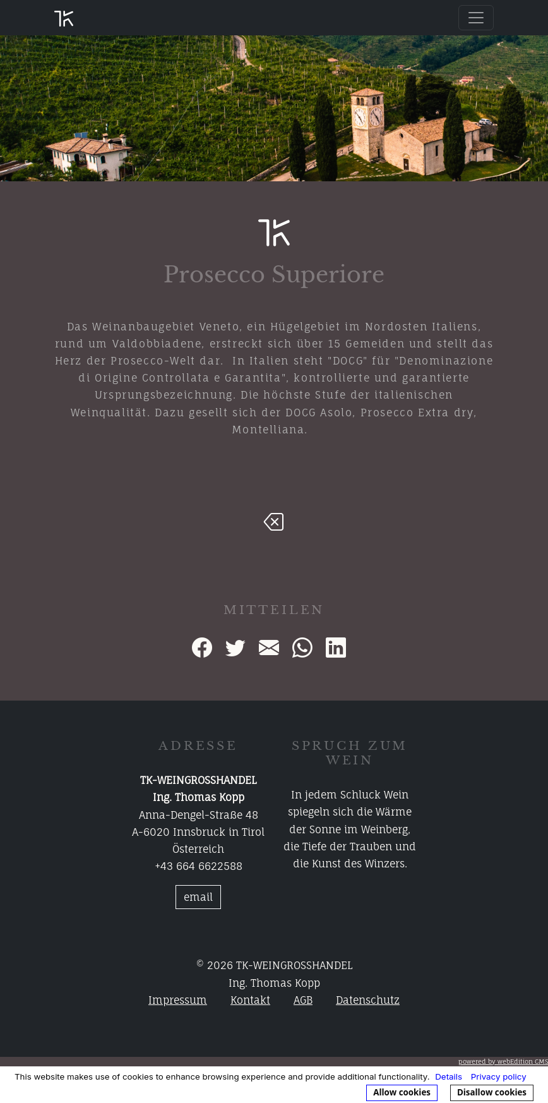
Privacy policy (499, 1076)
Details (448, 1076)
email (198, 897)
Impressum (177, 1000)
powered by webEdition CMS (503, 1061)
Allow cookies (402, 1092)
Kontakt (250, 1000)
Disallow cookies (492, 1092)
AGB (303, 1000)
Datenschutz (368, 1000)
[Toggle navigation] (476, 17)
